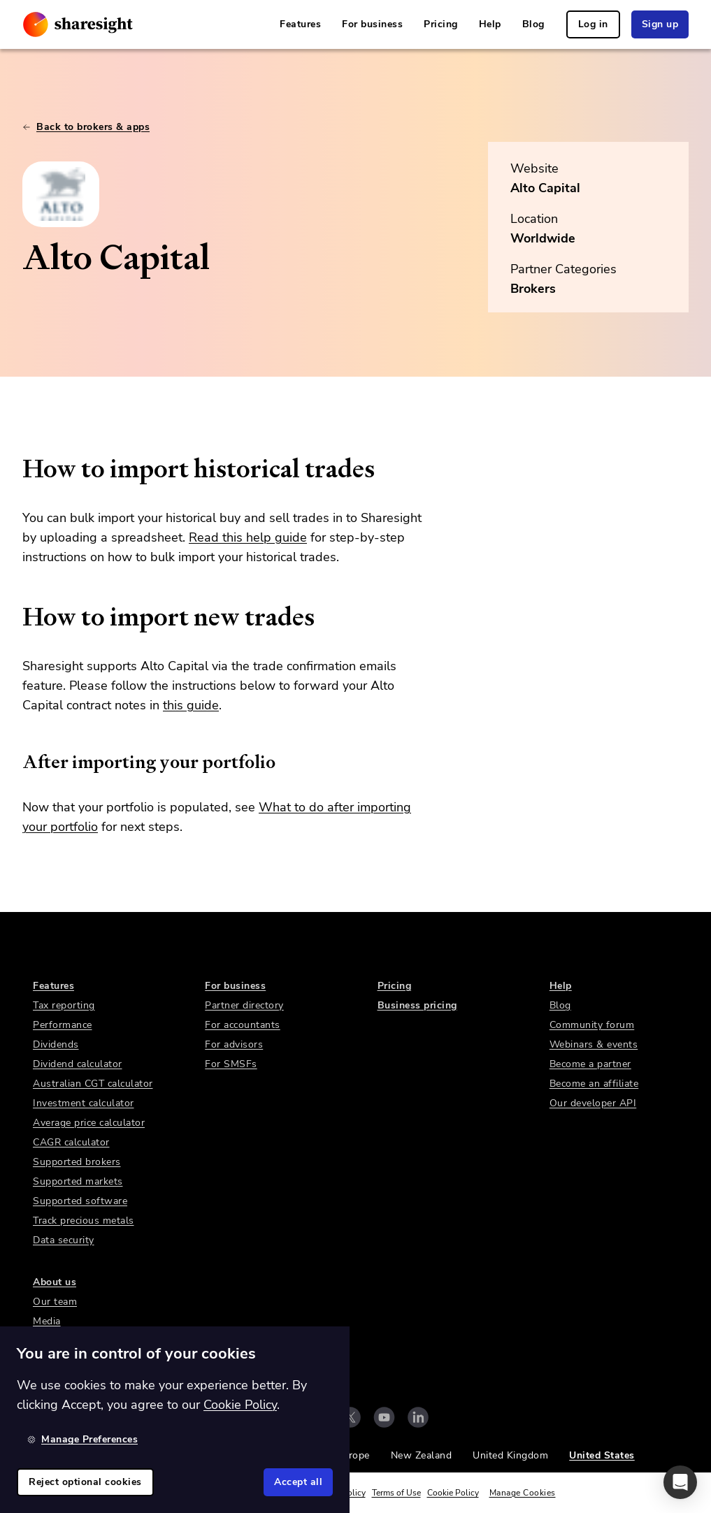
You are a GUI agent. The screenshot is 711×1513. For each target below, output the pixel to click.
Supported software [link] (80, 1201)
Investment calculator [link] (83, 1103)
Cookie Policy (453, 1492)
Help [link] (490, 24)
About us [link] (54, 1282)
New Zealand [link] (421, 1455)
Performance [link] (62, 1024)
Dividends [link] (56, 1044)
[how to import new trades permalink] (15, 617)
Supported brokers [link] (77, 1161)
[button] (680, 1482)
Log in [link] (593, 24)
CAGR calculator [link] (71, 1142)
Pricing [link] (441, 24)
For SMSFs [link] (231, 1064)
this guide (191, 705)
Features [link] (300, 24)
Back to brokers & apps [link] (86, 126)
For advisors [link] (234, 1044)
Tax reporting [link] (64, 1005)
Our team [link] (55, 1301)
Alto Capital (545, 188)
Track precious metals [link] (83, 1220)
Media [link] (47, 1321)
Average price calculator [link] (89, 1122)
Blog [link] (533, 24)
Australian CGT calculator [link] (93, 1083)
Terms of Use (396, 1492)
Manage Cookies (522, 1492)
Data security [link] (63, 1240)
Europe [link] (353, 1455)
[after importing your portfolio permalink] (15, 761)
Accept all (298, 1482)
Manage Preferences (82, 1439)
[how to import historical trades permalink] (15, 469)
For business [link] (372, 24)
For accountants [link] (242, 1024)
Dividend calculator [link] (77, 1064)
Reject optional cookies (85, 1482)
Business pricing (417, 1005)
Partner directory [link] (244, 1005)
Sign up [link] (660, 24)
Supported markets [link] (78, 1181)
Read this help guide (248, 537)
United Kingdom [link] (510, 1455)
